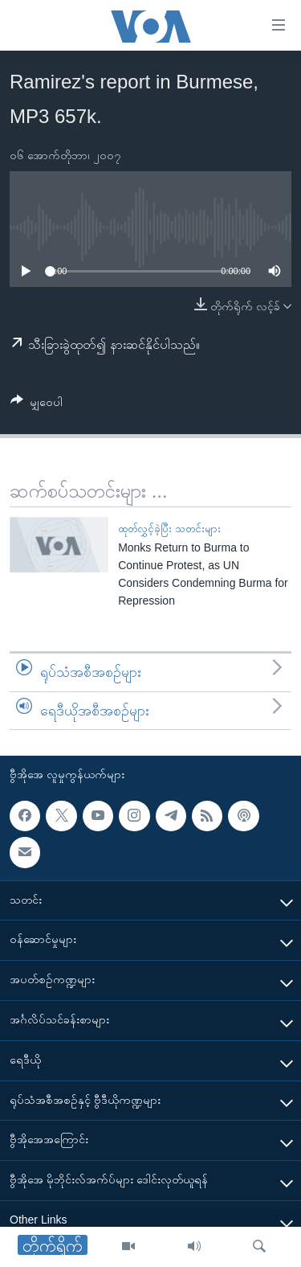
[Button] (36, 404)
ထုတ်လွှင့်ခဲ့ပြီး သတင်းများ (169, 529)
